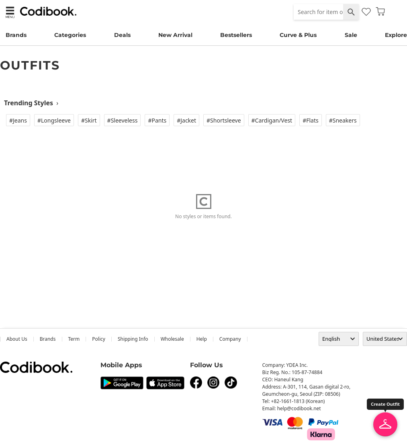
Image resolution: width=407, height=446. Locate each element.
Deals (122, 35)
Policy (98, 339)
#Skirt (89, 120)
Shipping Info (133, 339)
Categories (70, 35)
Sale (351, 35)
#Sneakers (343, 120)
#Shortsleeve (224, 120)
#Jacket (186, 120)
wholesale (172, 339)
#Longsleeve (54, 120)
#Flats (311, 120)
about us (16, 339)
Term (74, 339)
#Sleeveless (122, 120)
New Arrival (175, 35)
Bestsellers (236, 35)
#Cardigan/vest (272, 120)
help (201, 339)
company (230, 339)
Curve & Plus (298, 35)
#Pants (157, 120)
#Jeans (18, 120)
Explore (396, 35)
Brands (16, 35)
